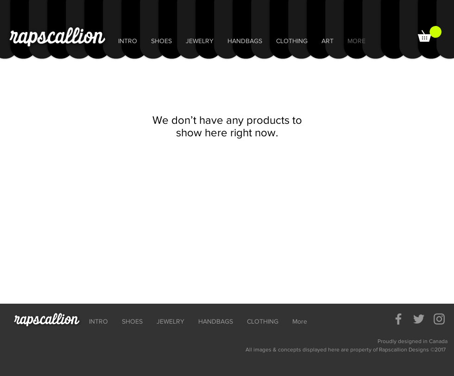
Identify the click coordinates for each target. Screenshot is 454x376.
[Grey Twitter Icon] (418, 319)
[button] (429, 34)
